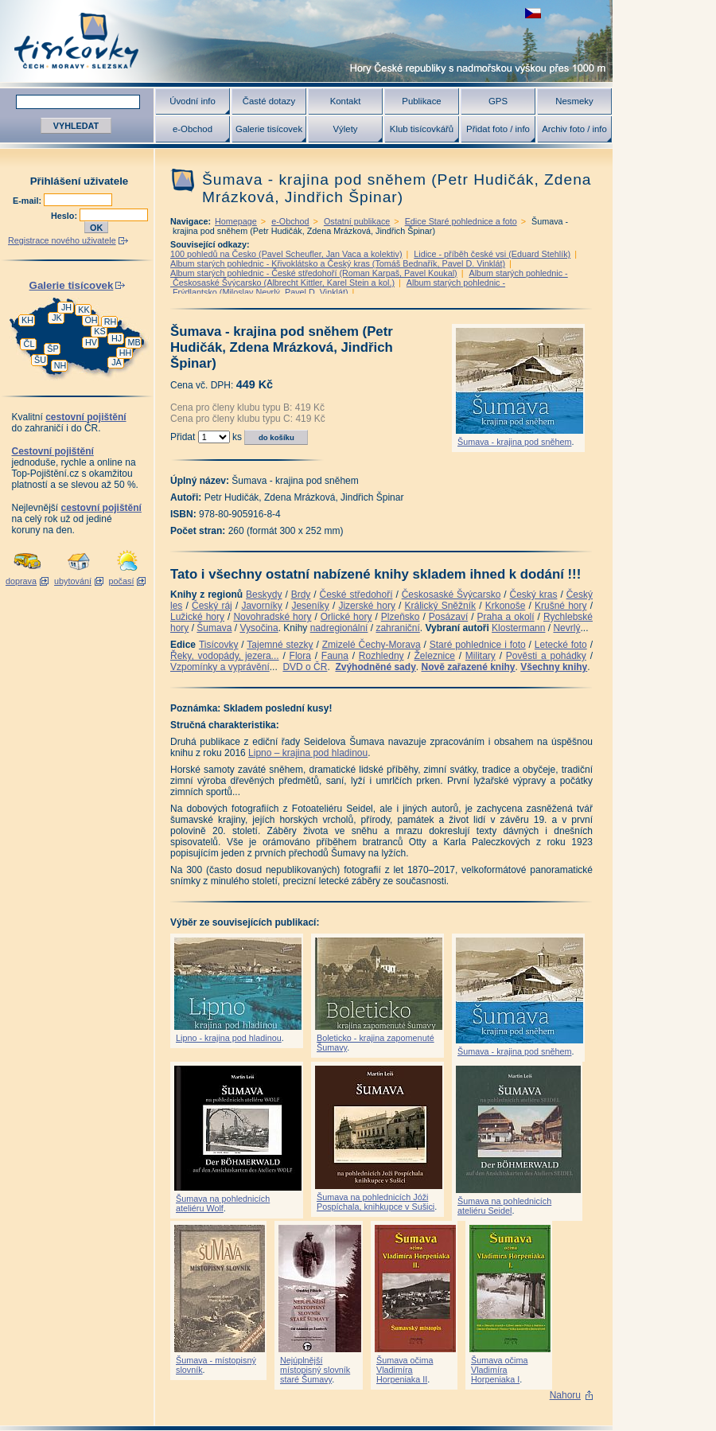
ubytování (72, 581)
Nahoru (565, 1395)
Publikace (421, 101)
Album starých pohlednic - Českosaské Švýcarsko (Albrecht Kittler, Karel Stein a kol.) (369, 277)
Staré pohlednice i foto (478, 644)
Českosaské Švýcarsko (451, 594)
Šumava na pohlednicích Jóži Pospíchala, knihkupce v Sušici (375, 1201)
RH (110, 321)
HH (125, 352)
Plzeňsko (400, 616)
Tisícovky (219, 644)
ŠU (40, 360)
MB (133, 342)
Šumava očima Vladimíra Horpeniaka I (499, 1369)
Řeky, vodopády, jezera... (224, 655)
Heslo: (65, 215)
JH (66, 307)
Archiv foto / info (574, 129)
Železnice (434, 655)
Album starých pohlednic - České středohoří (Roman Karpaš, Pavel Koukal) (313, 273)
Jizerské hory (366, 605)
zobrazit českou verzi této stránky (533, 13)
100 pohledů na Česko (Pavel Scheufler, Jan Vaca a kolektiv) (286, 254)
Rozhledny (381, 655)
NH (60, 365)
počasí (121, 581)
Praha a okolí (506, 616)
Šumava (214, 628)
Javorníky (261, 605)
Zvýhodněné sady (375, 667)
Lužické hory (197, 616)
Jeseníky (310, 605)
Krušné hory (561, 605)
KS (99, 331)
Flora (300, 655)
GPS (498, 101)
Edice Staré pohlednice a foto (461, 221)
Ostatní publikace (357, 221)
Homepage (236, 221)
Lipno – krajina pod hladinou (308, 752)
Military (480, 655)
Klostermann (518, 628)
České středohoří (356, 594)
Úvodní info (192, 101)
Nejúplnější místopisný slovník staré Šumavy (315, 1369)
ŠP (52, 348)
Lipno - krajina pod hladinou (229, 1038)
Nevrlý (566, 628)
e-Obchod (192, 129)
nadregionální (339, 628)
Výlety (345, 129)
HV (91, 342)
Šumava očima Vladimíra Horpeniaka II (404, 1369)
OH (90, 320)
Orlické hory (346, 616)
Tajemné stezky (280, 644)
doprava (21, 581)
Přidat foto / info (498, 129)
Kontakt (345, 101)
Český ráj (212, 605)
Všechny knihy (553, 667)
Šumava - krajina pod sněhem (514, 441)
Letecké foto (561, 644)
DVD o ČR (304, 667)
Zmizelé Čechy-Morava (371, 644)
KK (83, 309)
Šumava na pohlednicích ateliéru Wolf (223, 1203)
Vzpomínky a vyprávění (220, 667)
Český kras (534, 594)
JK (57, 317)
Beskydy (264, 594)
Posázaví (448, 616)
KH (27, 320)
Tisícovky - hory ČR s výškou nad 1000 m (306, 41)
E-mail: (28, 200)
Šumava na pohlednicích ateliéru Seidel (504, 1205)
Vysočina (258, 628)
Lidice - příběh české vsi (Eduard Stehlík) (492, 254)
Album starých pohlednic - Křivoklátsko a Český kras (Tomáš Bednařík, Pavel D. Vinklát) (337, 263)
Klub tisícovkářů (421, 129)
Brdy (301, 594)
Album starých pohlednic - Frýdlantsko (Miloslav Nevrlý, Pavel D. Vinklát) (337, 287)
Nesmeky (574, 101)
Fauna (334, 655)
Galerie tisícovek (268, 129)
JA (116, 362)
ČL (29, 344)
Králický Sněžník (441, 605)
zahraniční (397, 628)
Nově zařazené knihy (468, 667)
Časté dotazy (269, 101)
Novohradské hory (272, 616)
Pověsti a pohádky (546, 655)
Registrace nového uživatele (62, 240)
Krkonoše (505, 605)
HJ (116, 338)
